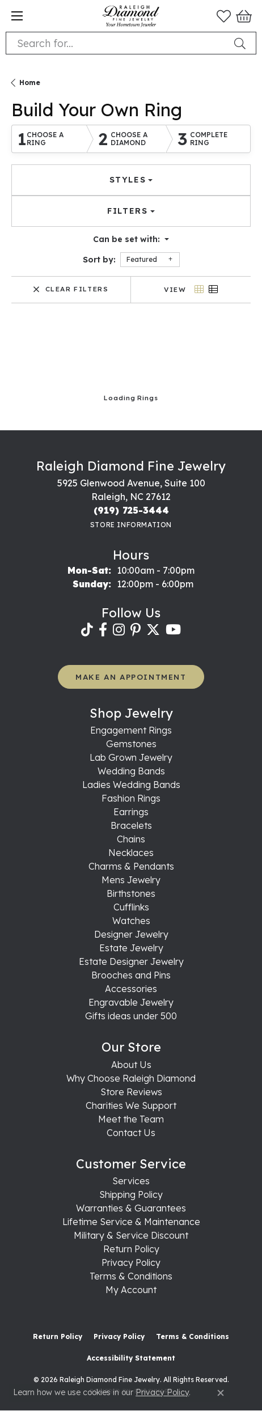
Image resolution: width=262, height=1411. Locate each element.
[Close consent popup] (220, 1392)
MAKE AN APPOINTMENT (130, 676)
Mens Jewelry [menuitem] (131, 879)
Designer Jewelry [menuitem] (131, 934)
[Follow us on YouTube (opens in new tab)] (173, 630)
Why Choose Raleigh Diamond (131, 1078)
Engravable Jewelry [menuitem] (131, 1002)
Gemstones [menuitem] (131, 743)
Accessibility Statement (131, 1358)
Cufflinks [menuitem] (131, 907)
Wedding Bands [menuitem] (131, 771)
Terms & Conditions (131, 1276)
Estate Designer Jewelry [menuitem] (131, 961)
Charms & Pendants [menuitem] (131, 866)
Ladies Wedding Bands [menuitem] (131, 784)
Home (29, 82)
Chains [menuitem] (131, 839)
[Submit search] (242, 43)
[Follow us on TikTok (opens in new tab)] (87, 630)
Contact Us (131, 1132)
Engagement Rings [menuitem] (131, 730)
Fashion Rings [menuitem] (131, 798)
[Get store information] (131, 524)
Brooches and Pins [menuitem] (131, 975)
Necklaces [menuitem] (131, 852)
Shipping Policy (131, 1194)
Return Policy (131, 1249)
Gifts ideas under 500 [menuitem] (131, 1016)
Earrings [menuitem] (131, 811)
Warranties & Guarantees (131, 1208)
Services (131, 1181)
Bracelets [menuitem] (131, 825)
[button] (224, 16)
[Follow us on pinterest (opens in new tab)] (135, 630)
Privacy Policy (131, 1262)
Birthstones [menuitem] (131, 893)
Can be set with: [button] (127, 239)
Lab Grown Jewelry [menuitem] (131, 757)
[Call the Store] (131, 510)
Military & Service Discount (131, 1235)
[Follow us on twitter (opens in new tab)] (153, 630)
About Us (131, 1064)
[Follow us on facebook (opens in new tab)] (103, 630)
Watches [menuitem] (131, 920)
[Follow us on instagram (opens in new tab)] (119, 630)
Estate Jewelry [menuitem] (131, 948)
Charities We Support (131, 1105)
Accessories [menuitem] (131, 988)
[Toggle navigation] (17, 16)
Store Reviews (131, 1092)
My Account (131, 1289)
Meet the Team (131, 1119)
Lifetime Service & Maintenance (131, 1221)
